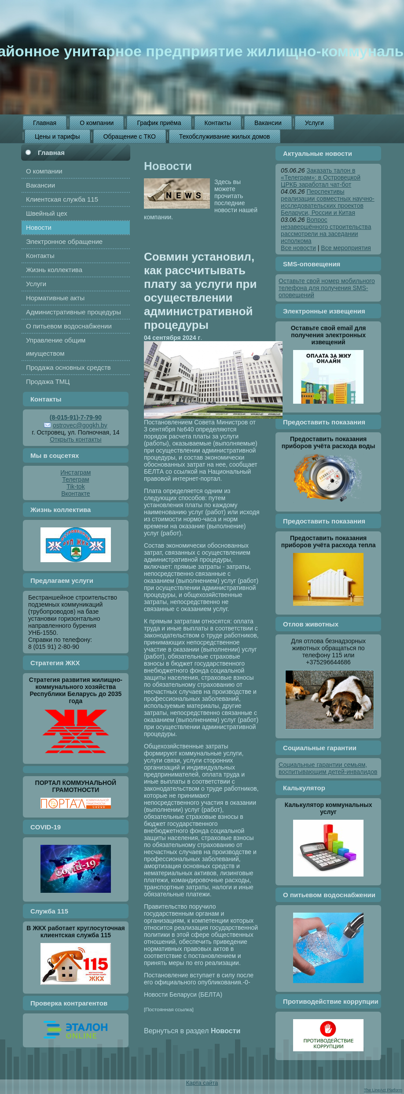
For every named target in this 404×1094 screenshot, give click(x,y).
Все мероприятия (346, 247)
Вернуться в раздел (192, 1031)
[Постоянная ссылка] (169, 1009)
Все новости (298, 247)
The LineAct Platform (383, 1090)
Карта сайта (202, 1082)
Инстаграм (75, 472)
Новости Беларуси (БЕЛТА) (183, 994)
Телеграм (75, 479)
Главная (51, 152)
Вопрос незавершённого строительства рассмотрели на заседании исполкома (326, 230)
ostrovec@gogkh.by (80, 425)
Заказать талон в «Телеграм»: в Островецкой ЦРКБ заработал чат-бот (320, 177)
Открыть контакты (75, 439)
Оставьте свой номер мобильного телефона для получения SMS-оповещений (327, 287)
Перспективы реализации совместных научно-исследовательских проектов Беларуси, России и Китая (328, 202)
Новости (168, 166)
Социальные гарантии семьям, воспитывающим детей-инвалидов (328, 768)
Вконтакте (75, 493)
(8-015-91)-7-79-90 (76, 417)
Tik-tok (75, 486)
